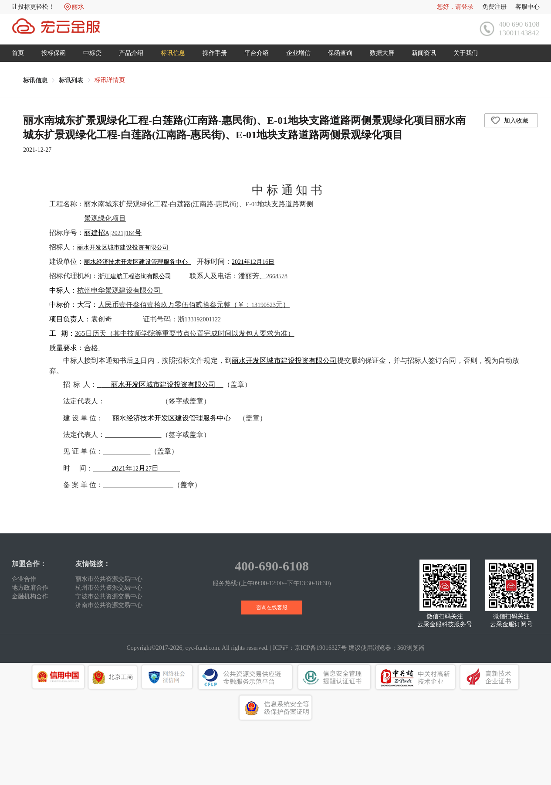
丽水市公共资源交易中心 (108, 579)
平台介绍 (256, 53)
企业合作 (24, 579)
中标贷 (92, 53)
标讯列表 (71, 80)
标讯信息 (173, 53)
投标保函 (53, 53)
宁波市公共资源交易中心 (108, 596)
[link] (35, 80)
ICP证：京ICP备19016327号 (310, 648)
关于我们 (465, 53)
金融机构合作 (30, 596)
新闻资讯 (424, 53)
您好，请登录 (455, 6)
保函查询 (340, 53)
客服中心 (527, 6)
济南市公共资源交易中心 (108, 605)
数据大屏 (382, 53)
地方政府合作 (30, 587)
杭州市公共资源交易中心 (108, 587)
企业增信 (298, 53)
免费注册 (494, 6)
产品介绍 (131, 53)
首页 (18, 53)
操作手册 (215, 53)
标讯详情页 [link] (110, 80)
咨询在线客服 (271, 607)
